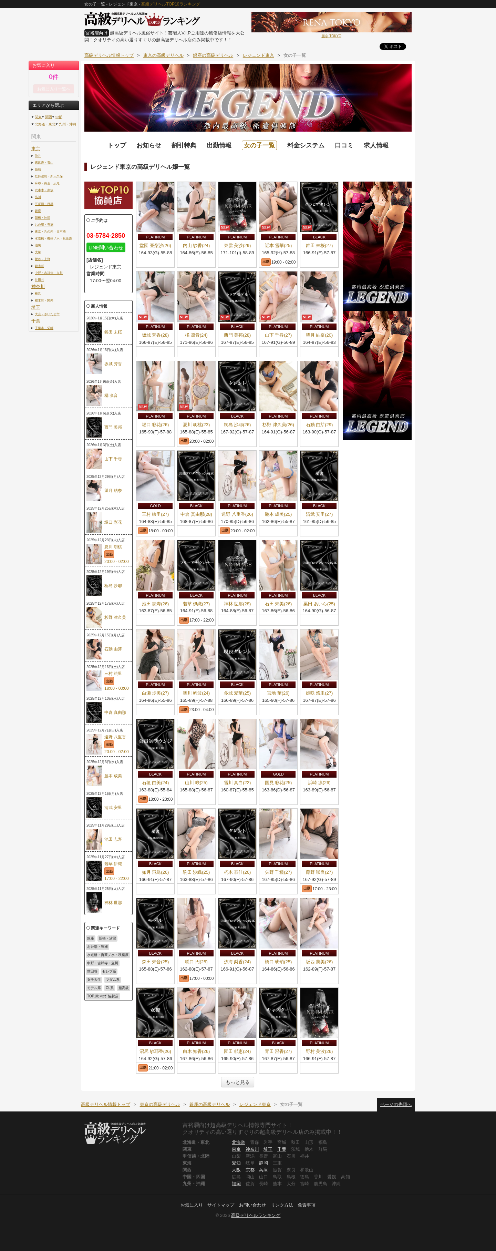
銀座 (38, 211)
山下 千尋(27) (278, 335)
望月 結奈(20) (319, 335)
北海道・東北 (45, 124)
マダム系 (113, 980)
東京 (35, 148)
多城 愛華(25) (237, 693)
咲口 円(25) (196, 961)
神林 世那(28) (237, 603)
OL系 (110, 988)
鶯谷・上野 (42, 259)
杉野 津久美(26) (278, 424)
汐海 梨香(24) (237, 961)
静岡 (263, 1163)
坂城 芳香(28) (155, 335)
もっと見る (238, 1082)
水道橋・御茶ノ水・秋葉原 (53, 238)
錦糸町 (39, 266)
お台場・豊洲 (44, 224)
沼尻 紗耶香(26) (155, 1051)
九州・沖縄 (67, 124)
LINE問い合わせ (106, 247)
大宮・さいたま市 (47, 314)
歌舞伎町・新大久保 (49, 176)
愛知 (236, 1163)
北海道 (238, 1142)
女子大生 (94, 980)
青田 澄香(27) (278, 1051)
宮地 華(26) (278, 693)
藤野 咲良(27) (319, 872)
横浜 (38, 293)
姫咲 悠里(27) (319, 693)
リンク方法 (282, 1205)
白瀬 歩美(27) (155, 693)
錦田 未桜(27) (319, 245)
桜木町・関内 (44, 300)
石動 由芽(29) (319, 424)
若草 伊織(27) (196, 603)
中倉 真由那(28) (196, 514)
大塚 (38, 252)
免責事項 (307, 1205)
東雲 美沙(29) (237, 245)
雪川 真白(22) (237, 782)
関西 (48, 117)
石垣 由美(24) (155, 782)
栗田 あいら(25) (319, 603)
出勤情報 (219, 145)
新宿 (38, 169)
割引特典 (184, 145)
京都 (250, 1169)
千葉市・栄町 (44, 328)
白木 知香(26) (196, 1051)
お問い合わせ (252, 1205)
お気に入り (191, 1205)
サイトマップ (220, 1205)
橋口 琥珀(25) (278, 961)
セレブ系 (109, 971)
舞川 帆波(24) (196, 693)
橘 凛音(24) (196, 335)
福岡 (236, 1183)
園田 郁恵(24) (237, 1051)
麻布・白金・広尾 (47, 183)
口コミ (344, 145)
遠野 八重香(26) (237, 514)
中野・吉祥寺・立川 (49, 273)
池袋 (38, 245)
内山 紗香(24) (196, 245)
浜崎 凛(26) (319, 782)
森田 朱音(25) (155, 961)
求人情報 (376, 145)
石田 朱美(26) (278, 603)
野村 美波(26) (319, 1051)
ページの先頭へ (396, 1104)
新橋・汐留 (42, 217)
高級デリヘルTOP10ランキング (170, 4)
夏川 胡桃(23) (196, 424)
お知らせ (148, 145)
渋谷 (38, 155)
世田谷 (39, 279)
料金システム (305, 145)
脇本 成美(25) (278, 514)
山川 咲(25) (196, 782)
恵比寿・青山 (44, 162)
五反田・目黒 (44, 204)
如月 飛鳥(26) (155, 872)
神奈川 (38, 286)
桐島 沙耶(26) (237, 424)
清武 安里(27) (319, 514)
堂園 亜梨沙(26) (155, 245)
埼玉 (35, 307)
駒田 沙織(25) (196, 872)
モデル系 (94, 988)
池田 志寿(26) (155, 603)
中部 (58, 117)
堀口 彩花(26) (155, 424)
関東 (38, 117)
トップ (116, 145)
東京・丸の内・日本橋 (50, 231)
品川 (38, 197)
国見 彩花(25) (278, 782)
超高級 (123, 988)
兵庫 (263, 1169)
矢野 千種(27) (278, 872)
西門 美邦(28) (237, 335)
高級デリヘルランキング (255, 1215)
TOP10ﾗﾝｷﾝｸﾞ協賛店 (103, 996)
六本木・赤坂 (44, 190)
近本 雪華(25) (278, 245)
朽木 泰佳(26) (237, 872)
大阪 (236, 1169)
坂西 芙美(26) (319, 961)
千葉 (35, 321)
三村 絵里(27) (155, 514)
